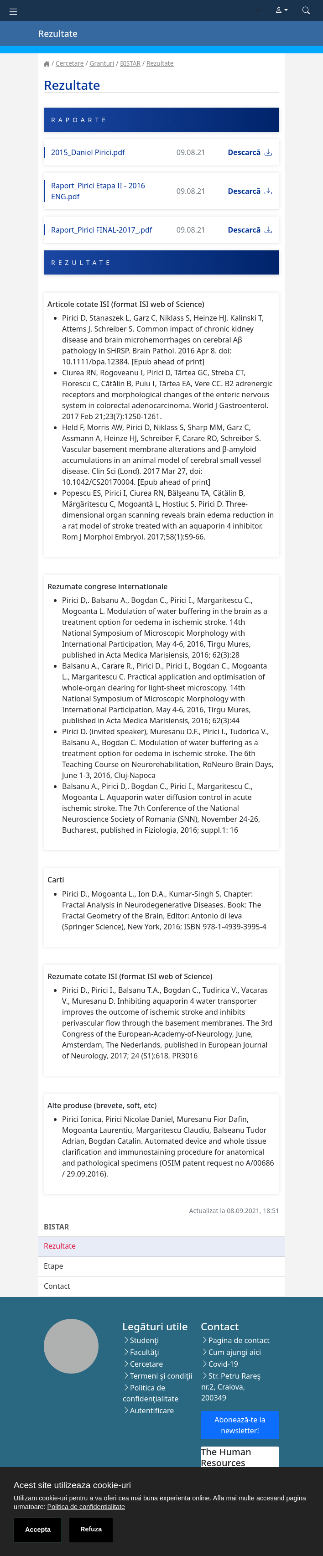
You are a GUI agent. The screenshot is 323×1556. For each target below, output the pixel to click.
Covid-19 (223, 1364)
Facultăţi (144, 1352)
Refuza (91, 1529)
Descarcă (249, 152)
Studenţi (144, 1340)
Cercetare (69, 63)
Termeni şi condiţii (161, 1376)
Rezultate (159, 63)
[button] (281, 10)
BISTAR (130, 63)
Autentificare (152, 1411)
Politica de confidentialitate (86, 1506)
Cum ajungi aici (234, 1352)
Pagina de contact (239, 1340)
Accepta (38, 1529)
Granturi (101, 63)
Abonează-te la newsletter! (239, 1425)
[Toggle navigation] (13, 10)
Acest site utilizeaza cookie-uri (72, 1485)
